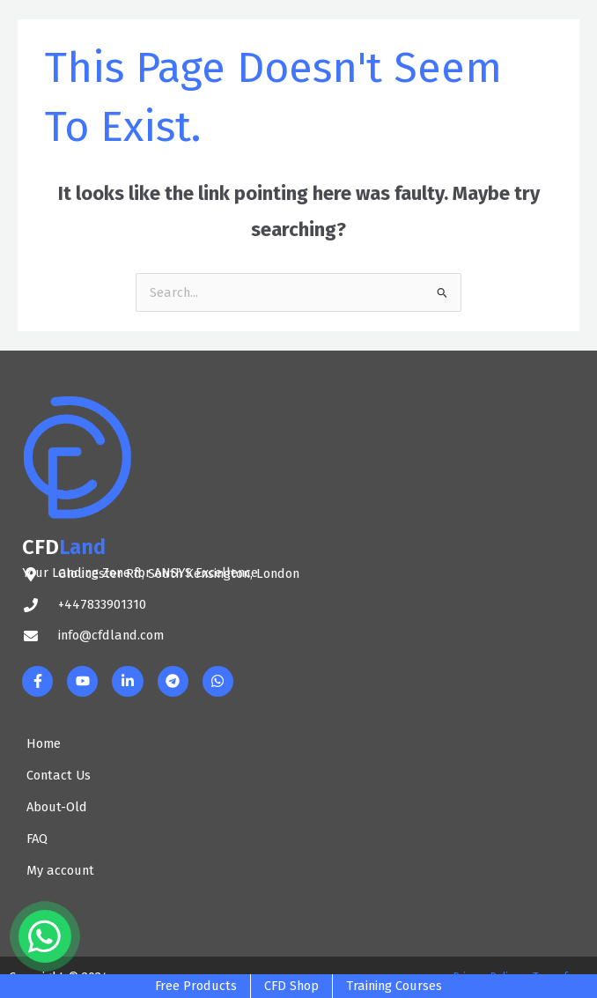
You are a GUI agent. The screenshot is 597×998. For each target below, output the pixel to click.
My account (60, 870)
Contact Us (58, 775)
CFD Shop (291, 986)
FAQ (37, 838)
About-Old (56, 807)
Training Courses (394, 986)
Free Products (196, 986)
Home (43, 743)
